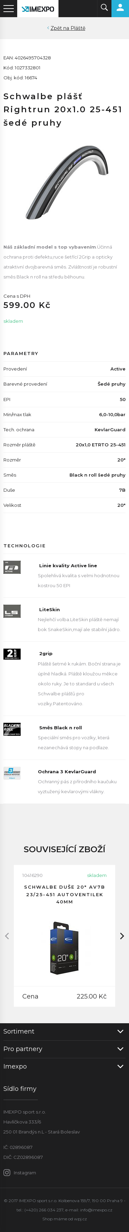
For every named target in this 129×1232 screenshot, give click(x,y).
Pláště (78, 28)
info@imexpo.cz (96, 1209)
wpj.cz (80, 1218)
